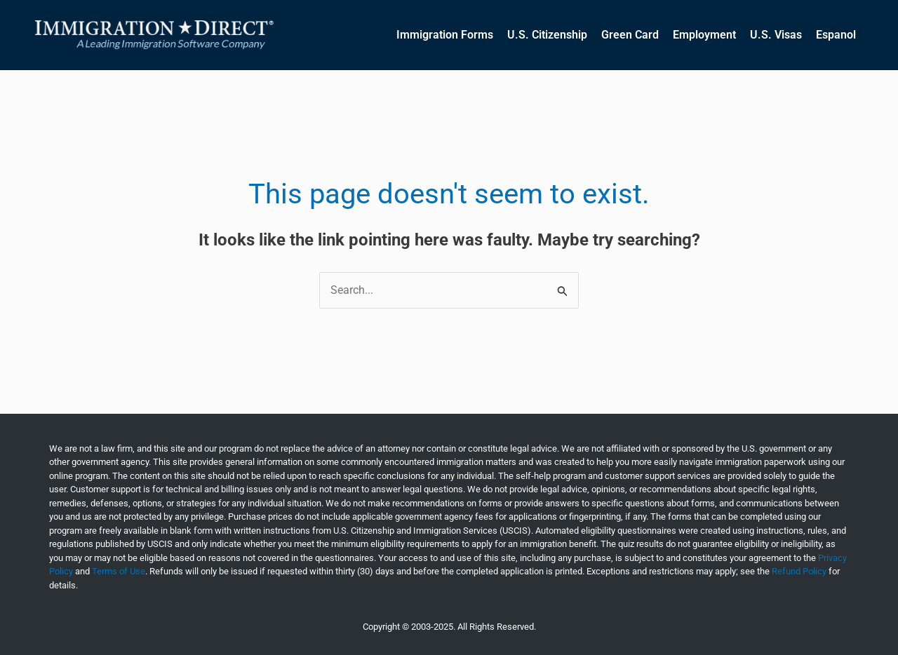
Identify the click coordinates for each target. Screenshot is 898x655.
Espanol (836, 34)
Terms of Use (118, 571)
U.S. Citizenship (547, 34)
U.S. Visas (776, 34)
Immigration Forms (444, 34)
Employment (704, 34)
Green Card (630, 34)
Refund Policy (799, 571)
